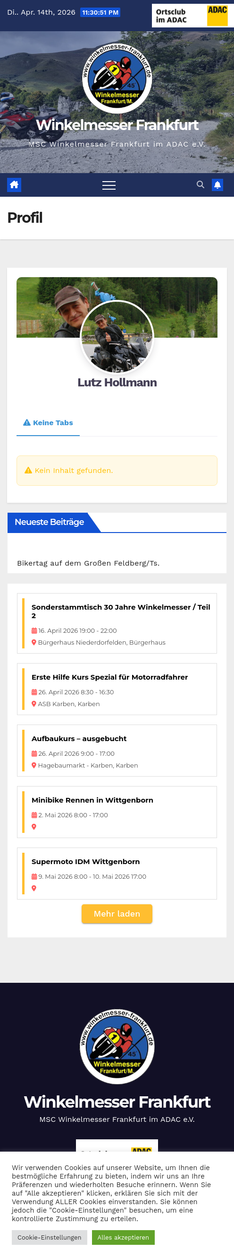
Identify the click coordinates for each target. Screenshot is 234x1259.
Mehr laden (117, 913)
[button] (200, 184)
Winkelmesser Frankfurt (117, 125)
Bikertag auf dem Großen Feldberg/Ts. (88, 563)
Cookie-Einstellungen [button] (49, 1237)
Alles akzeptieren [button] (123, 1237)
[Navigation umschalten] (109, 185)
